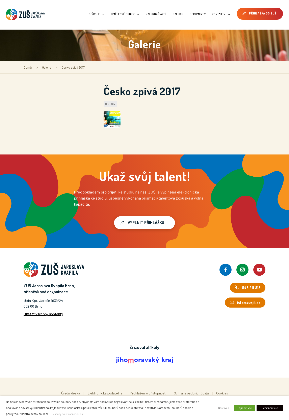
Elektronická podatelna (104, 393)
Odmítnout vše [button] (270, 408)
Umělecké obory (125, 14)
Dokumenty (198, 14)
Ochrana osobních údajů (191, 393)
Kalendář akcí (156, 14)
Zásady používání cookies (68, 414)
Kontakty (221, 14)
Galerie (178, 14)
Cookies (222, 393)
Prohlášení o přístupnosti (148, 393)
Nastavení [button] (224, 408)
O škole (97, 14)
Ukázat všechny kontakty (43, 314)
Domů (28, 67)
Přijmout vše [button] (245, 408)
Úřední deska (70, 393)
